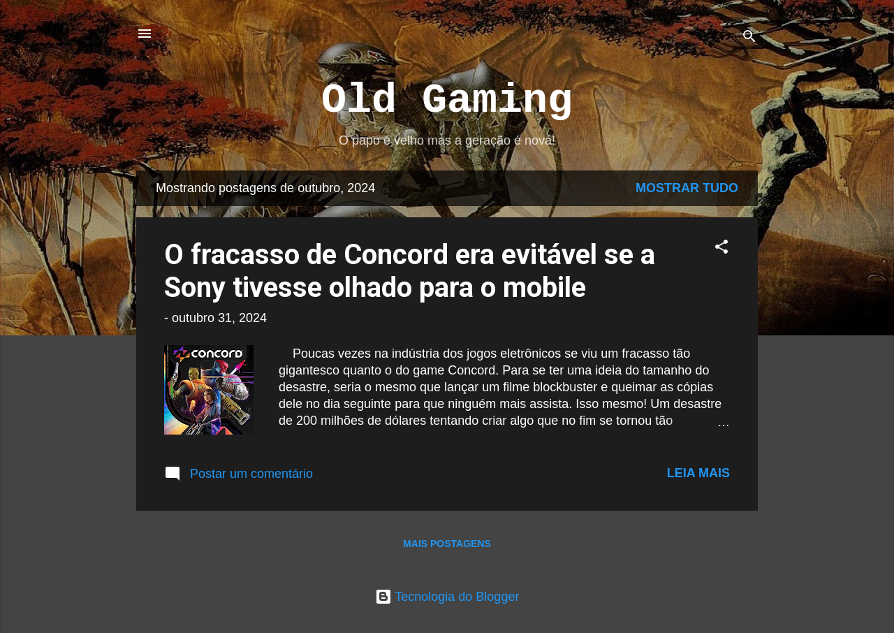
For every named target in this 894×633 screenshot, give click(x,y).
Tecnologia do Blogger (447, 597)
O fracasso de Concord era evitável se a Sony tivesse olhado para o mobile (409, 271)
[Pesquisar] (749, 38)
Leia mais (698, 473)
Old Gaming (447, 100)
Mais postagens (447, 543)
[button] (721, 248)
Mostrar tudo (687, 188)
